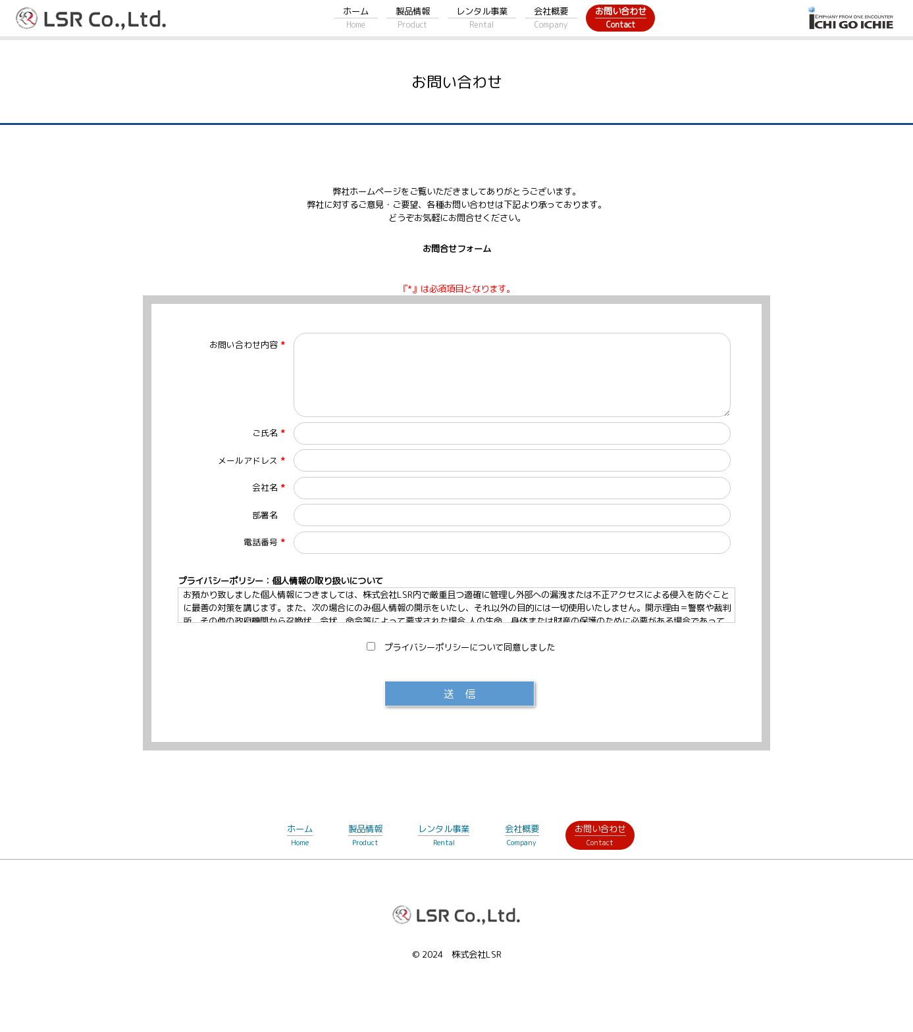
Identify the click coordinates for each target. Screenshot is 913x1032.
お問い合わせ (620, 18)
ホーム (356, 18)
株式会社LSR (477, 954)
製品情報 (413, 18)
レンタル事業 (482, 18)
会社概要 (551, 18)
